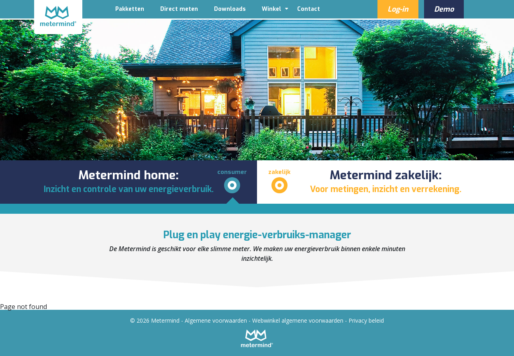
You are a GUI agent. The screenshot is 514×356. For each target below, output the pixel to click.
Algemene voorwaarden (216, 320)
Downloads (230, 9)
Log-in (398, 9)
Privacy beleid (366, 320)
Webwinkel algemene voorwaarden (297, 320)
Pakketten (129, 9)
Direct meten (179, 9)
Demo (444, 9)
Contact (308, 9)
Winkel (271, 9)
